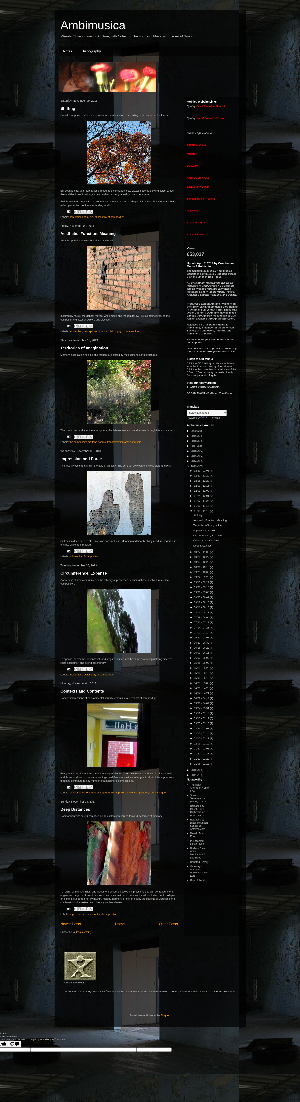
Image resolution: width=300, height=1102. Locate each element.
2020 (194, 430)
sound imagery (158, 792)
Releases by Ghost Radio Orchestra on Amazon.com (197, 810)
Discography (91, 51)
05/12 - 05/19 (202, 672)
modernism (75, 331)
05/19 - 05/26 (202, 667)
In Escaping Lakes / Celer (197, 842)
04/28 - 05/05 (202, 683)
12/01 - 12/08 (202, 490)
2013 (194, 466)
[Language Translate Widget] (207, 413)
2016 (194, 451)
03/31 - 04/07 (202, 703)
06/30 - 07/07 (202, 637)
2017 (194, 445)
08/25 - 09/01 (202, 597)
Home (120, 924)
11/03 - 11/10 (202, 511)
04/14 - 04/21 (202, 693)
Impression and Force (81, 459)
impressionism (108, 792)
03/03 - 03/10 (202, 723)
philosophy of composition (110, 216)
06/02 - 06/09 (202, 657)
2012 (194, 770)
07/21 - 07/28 (202, 622)
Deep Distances (75, 809)
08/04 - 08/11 (202, 612)
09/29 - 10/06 (202, 572)
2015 (194, 456)
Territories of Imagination (84, 348)
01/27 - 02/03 (202, 748)
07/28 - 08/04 (202, 617)
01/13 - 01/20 (202, 758)
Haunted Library (199, 861)
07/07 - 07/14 (202, 632)
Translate (210, 417)
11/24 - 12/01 (202, 495)
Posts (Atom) (83, 932)
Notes (67, 51)
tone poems (99, 441)
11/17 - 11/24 (202, 500)
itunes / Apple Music (199, 133)
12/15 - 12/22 (202, 480)
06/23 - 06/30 (202, 642)
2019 (194, 436)
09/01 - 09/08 (202, 592)
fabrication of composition (84, 792)
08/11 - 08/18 (202, 607)
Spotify (191, 106)
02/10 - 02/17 (202, 738)
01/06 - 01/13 (202, 763)
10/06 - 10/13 (202, 567)
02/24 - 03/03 (202, 728)
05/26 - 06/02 (202, 662)
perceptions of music (81, 216)
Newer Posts (71, 924)
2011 (194, 775)
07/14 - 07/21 (202, 627)
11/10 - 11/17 (202, 505)
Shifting (68, 108)
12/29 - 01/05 (202, 470)
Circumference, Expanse (84, 573)
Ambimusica (93, 25)
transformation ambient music (124, 441)
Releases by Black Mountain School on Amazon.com (199, 824)
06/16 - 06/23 (202, 647)
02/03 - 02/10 (202, 743)
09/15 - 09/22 (202, 582)
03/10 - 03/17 (202, 718)
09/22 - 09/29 (202, 577)
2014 (194, 461)
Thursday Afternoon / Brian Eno (200, 787)
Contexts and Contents (82, 691)
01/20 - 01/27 (202, 753)
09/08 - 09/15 (202, 587)
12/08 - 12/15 (202, 485)
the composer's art (80, 441)
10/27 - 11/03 (202, 552)
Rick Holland (197, 880)
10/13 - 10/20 (202, 561)
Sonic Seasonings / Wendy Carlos (198, 798)
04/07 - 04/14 (202, 698)
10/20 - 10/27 (202, 556)
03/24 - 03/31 (202, 708)
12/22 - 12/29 (202, 475)
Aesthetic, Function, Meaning (88, 233)
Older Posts (168, 924)
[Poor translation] (14, 1044)
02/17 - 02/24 (202, 733)
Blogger (165, 1015)
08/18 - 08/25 (202, 602)
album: (210, 393)
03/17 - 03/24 (202, 713)
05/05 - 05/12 (202, 677)
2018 (194, 440)
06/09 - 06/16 (202, 652)
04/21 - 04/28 (202, 688)
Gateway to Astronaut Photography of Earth (199, 871)
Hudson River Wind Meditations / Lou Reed (198, 853)
